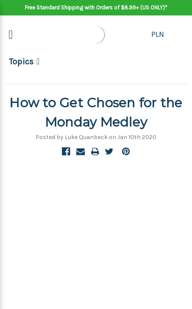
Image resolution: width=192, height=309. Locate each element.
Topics (21, 62)
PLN (157, 34)
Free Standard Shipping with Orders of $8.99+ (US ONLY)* (96, 7)
